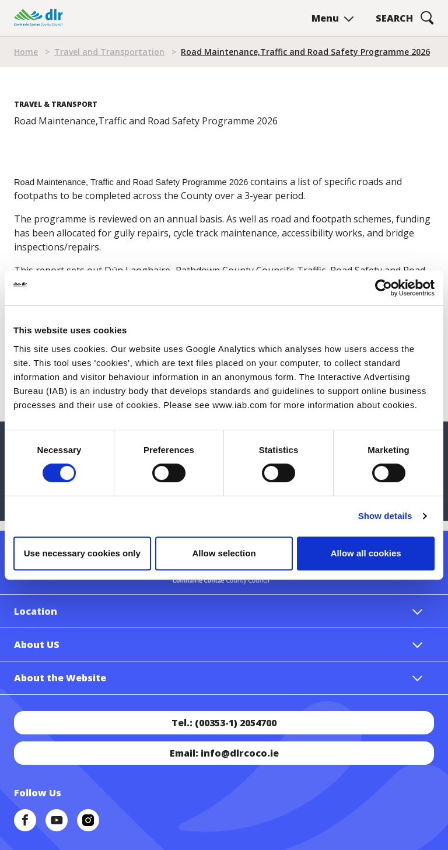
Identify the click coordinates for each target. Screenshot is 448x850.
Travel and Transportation (109, 51)
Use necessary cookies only (82, 553)
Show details (385, 516)
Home (26, 51)
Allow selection (224, 553)
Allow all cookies (366, 553)
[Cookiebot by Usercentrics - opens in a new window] (383, 288)
